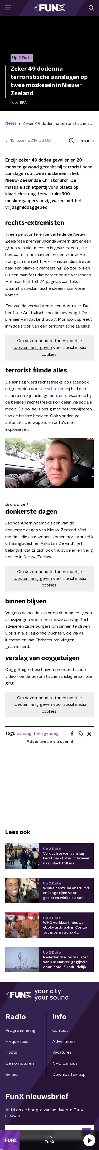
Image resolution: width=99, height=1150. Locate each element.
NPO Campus (65, 1063)
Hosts (11, 1052)
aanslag (24, 733)
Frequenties (16, 1041)
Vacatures (62, 1052)
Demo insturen (19, 1063)
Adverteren (63, 1041)
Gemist (12, 1074)
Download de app (69, 1074)
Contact (60, 1030)
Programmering (20, 1030)
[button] (89, 1140)
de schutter (52, 389)
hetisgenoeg (46, 733)
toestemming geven (32, 348)
